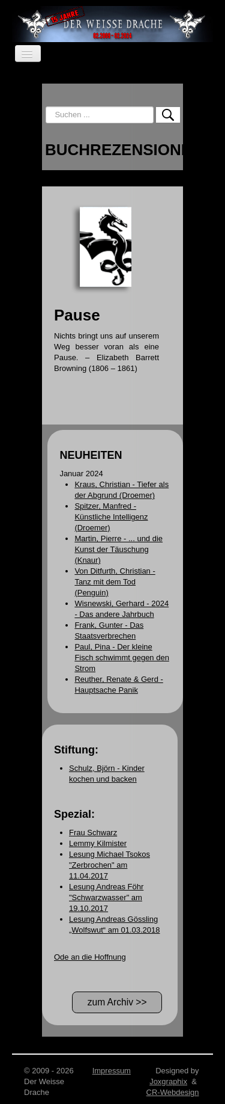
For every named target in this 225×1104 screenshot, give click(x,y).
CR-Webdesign (172, 1092)
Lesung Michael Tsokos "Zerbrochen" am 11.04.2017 (109, 865)
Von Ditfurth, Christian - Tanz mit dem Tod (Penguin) (114, 581)
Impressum (111, 1070)
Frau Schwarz (93, 832)
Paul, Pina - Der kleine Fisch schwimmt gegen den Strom (121, 657)
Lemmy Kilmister (98, 843)
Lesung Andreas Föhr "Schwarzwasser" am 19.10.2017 (106, 897)
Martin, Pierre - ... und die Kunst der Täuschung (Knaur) (118, 549)
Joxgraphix (168, 1081)
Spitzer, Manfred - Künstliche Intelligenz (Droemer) (111, 516)
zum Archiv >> (117, 1002)
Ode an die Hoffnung (90, 956)
